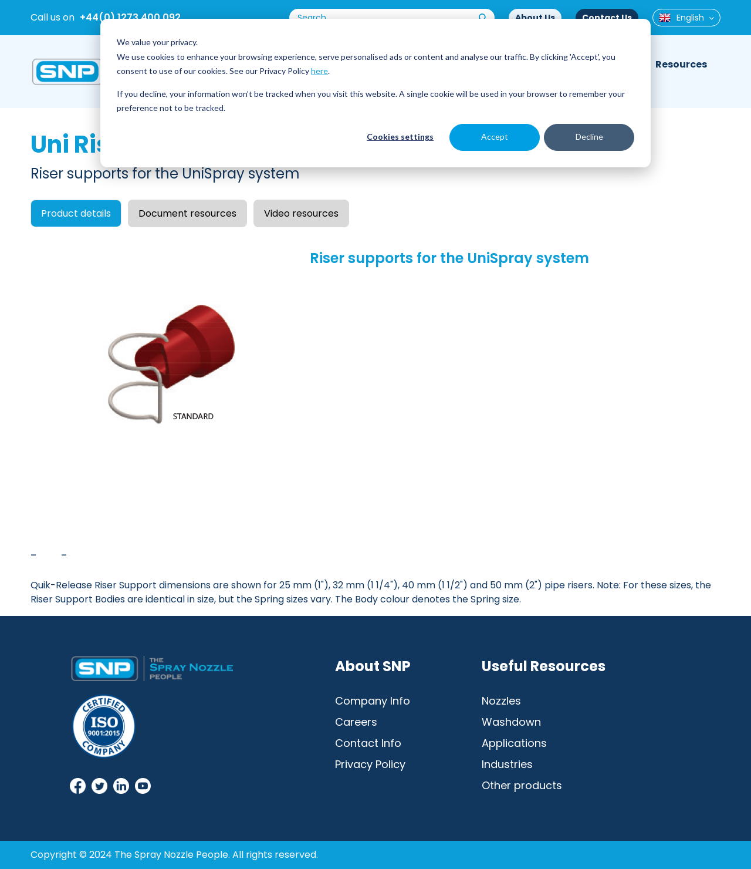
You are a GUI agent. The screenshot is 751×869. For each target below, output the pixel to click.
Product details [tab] (76, 213)
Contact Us (607, 17)
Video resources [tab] (301, 213)
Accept (494, 137)
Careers (356, 722)
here (319, 71)
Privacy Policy (370, 764)
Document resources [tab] (187, 213)
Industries (507, 764)
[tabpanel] (375, 421)
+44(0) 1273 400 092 (130, 17)
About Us (535, 17)
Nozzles (501, 700)
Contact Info (368, 743)
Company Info (372, 700)
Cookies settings (400, 137)
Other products (522, 785)
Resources (681, 64)
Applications (514, 743)
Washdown (511, 722)
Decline (589, 137)
